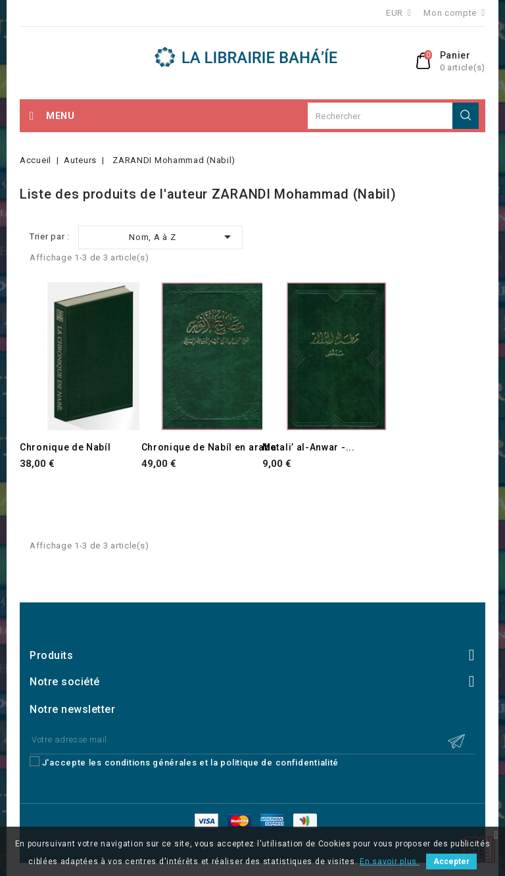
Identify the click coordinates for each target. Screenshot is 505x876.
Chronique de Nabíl (65, 447)
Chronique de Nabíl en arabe (208, 447)
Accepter (451, 861)
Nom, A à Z (182, 237)
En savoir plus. (390, 861)
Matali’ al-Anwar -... (308, 447)
